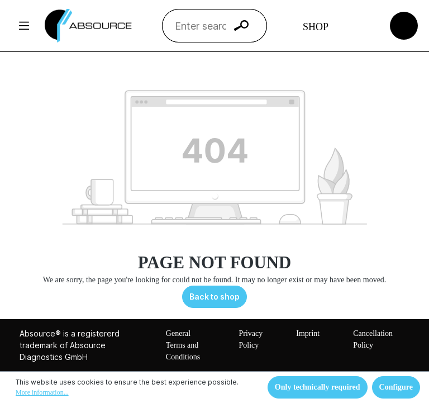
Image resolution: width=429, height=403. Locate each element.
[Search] (241, 26)
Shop (315, 26)
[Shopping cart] (404, 25)
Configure (396, 387)
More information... (42, 392)
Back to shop (214, 296)
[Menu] (24, 25)
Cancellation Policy (373, 339)
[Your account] (362, 25)
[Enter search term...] (200, 26)
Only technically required (317, 387)
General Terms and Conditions (183, 345)
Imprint (308, 333)
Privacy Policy (251, 339)
